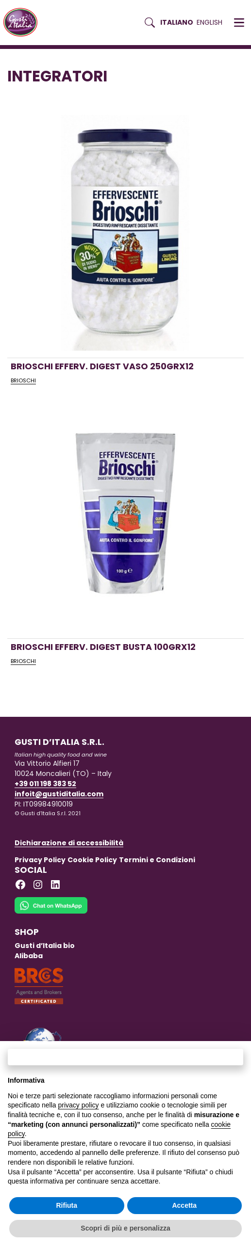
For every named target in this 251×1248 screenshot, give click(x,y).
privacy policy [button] (78, 1105)
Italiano (176, 22)
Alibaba (29, 956)
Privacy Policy (40, 860)
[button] (239, 23)
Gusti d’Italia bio (45, 945)
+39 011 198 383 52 (45, 784)
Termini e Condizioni (157, 860)
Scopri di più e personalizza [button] (125, 1228)
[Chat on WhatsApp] (51, 911)
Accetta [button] (184, 1205)
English (209, 22)
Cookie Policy (92, 860)
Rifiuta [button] (66, 1205)
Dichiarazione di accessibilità (69, 843)
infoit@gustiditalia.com (59, 794)
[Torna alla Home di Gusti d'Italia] (24, 22)
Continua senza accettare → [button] (125, 1056)
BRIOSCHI (23, 380)
